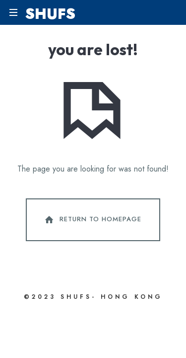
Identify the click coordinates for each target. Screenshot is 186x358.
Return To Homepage (92, 219)
